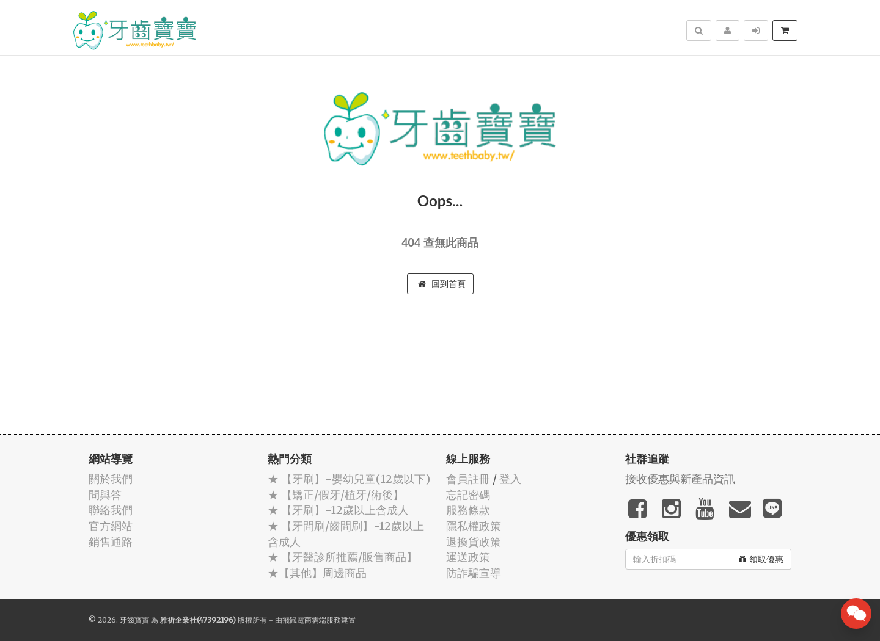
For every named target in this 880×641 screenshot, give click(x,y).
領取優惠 (761, 559)
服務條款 (468, 510)
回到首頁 (442, 283)
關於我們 (111, 479)
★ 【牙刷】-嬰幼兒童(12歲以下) (349, 479)
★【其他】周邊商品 (317, 573)
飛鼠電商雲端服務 (311, 620)
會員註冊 (468, 479)
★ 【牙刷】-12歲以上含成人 (338, 510)
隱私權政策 (473, 526)
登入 (510, 479)
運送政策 (468, 557)
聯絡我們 (111, 510)
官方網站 (111, 526)
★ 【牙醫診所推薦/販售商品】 (342, 557)
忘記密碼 (468, 495)
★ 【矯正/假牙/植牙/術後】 (336, 495)
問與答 (105, 495)
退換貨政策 (473, 542)
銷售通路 (111, 542)
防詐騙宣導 (473, 573)
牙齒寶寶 (134, 620)
